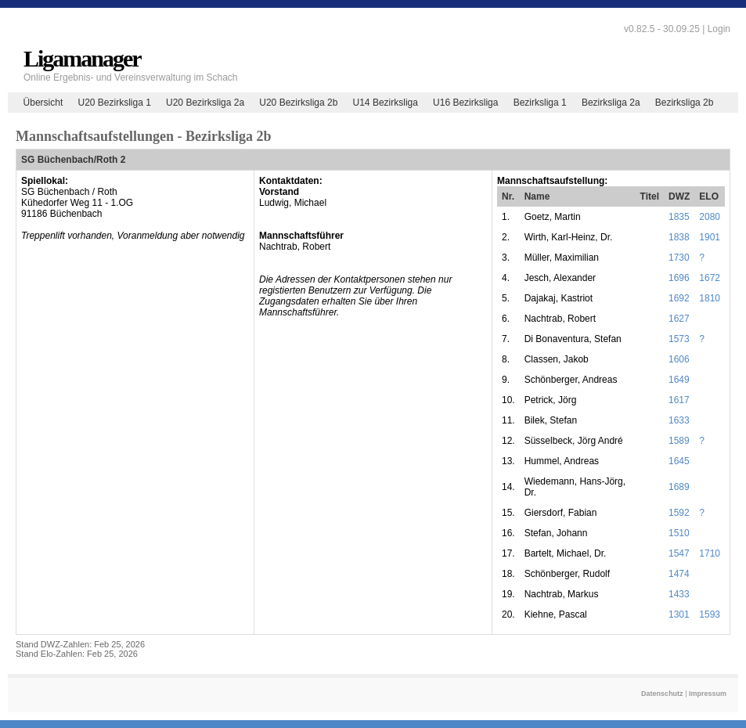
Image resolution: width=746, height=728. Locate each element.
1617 (679, 400)
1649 (679, 379)
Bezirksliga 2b (684, 102)
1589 (679, 440)
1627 (679, 318)
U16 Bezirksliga (465, 102)
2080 (709, 216)
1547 (679, 553)
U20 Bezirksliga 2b (298, 102)
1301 (679, 614)
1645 (679, 461)
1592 (679, 512)
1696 (679, 277)
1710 (709, 553)
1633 (679, 420)
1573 (679, 338)
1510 (679, 533)
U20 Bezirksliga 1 (113, 102)
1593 (709, 614)
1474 (679, 573)
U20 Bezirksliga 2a (205, 102)
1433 (679, 594)
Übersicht (43, 102)
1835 (679, 216)
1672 (709, 277)
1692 (679, 298)
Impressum (707, 693)
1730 (679, 257)
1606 (679, 359)
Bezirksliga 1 (540, 102)
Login (719, 28)
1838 (679, 237)
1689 (679, 486)
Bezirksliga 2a (611, 102)
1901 (709, 237)
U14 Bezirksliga (385, 102)
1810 (709, 298)
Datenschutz (662, 693)
